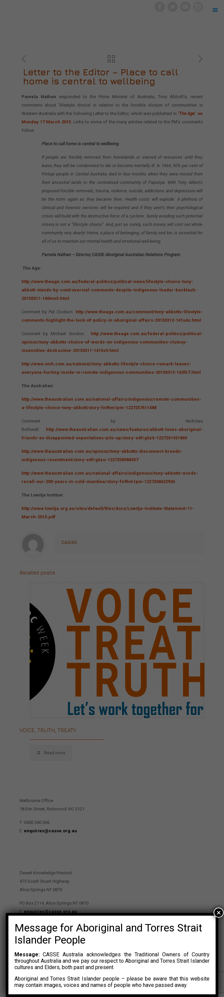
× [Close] (219, 912)
